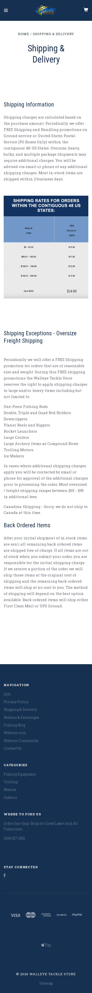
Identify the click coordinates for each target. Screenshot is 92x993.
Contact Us (13, 748)
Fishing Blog (14, 725)
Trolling (11, 782)
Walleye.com (15, 732)
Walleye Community (21, 740)
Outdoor (10, 797)
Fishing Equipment (20, 774)
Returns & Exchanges (21, 717)
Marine (10, 789)
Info (7, 694)
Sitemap (46, 983)
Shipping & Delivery (20, 709)
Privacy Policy (16, 701)
